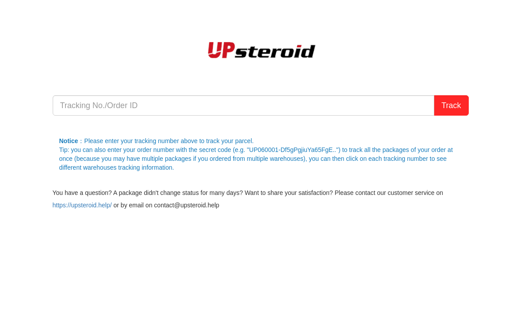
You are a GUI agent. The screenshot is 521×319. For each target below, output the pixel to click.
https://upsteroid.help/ (82, 205)
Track (451, 105)
